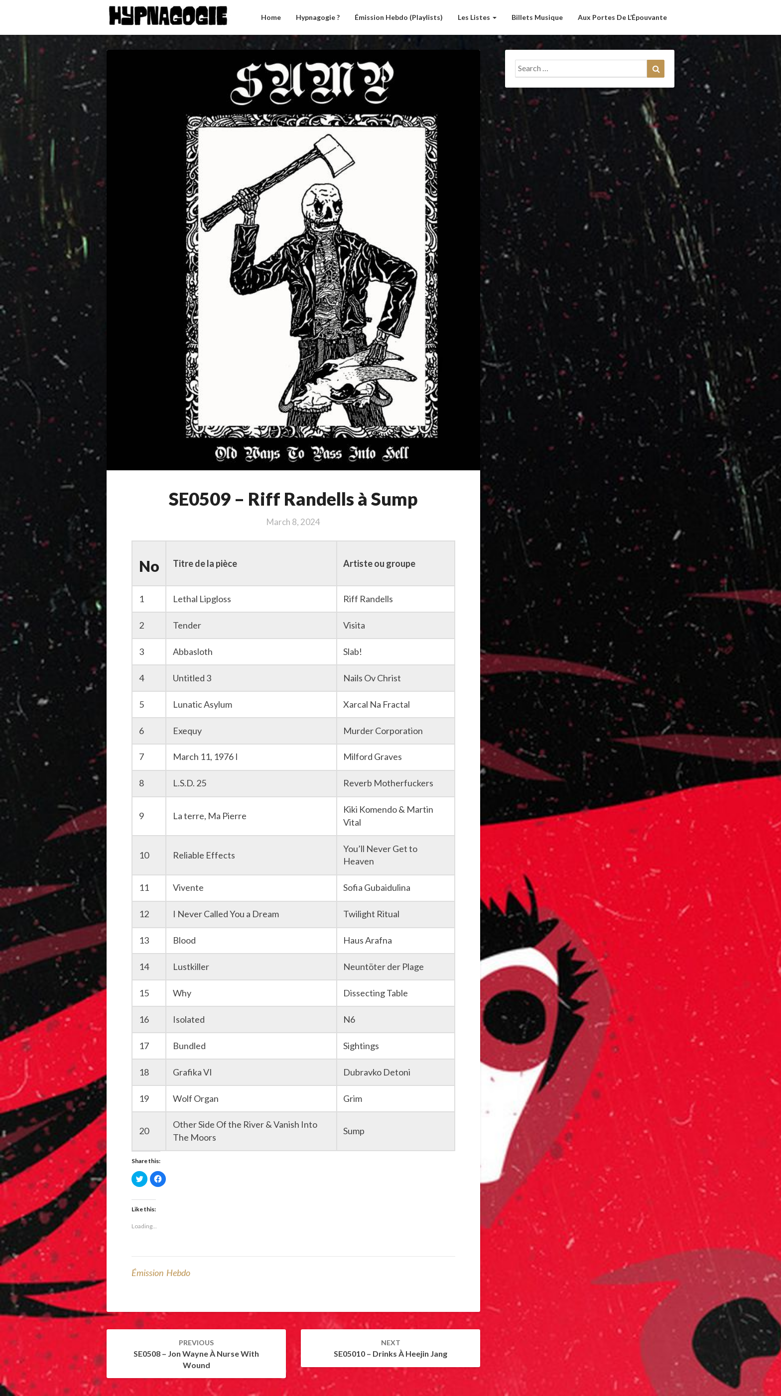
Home (271, 17)
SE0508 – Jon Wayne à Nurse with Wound (196, 1354)
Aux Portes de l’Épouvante (622, 17)
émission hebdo (160, 1272)
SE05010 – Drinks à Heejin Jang (390, 1348)
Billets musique (537, 17)
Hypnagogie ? (318, 17)
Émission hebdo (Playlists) (399, 17)
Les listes (477, 17)
